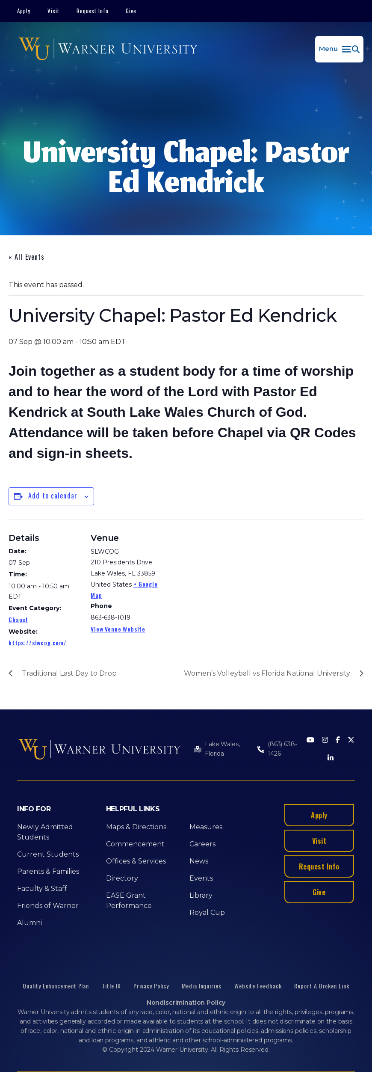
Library (201, 895)
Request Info (93, 10)
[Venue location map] (218, 578)
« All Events (26, 257)
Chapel (18, 619)
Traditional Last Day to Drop (69, 673)
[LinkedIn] (331, 758)
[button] (339, 49)
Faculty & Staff (42, 888)
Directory (122, 878)
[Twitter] (351, 740)
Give (131, 10)
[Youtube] (310, 740)
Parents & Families (48, 871)
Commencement (135, 844)
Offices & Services (136, 861)
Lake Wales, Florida (222, 748)
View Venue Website (118, 628)
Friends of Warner (48, 906)
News (198, 861)
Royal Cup (207, 912)
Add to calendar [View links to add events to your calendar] (52, 495)
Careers (202, 844)
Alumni (29, 923)
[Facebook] (338, 740)
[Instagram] (325, 740)
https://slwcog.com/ (38, 642)
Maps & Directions (136, 827)
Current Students (48, 854)
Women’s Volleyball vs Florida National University (267, 673)
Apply (23, 10)
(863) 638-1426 (282, 748)
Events (201, 878)
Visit (53, 10)
